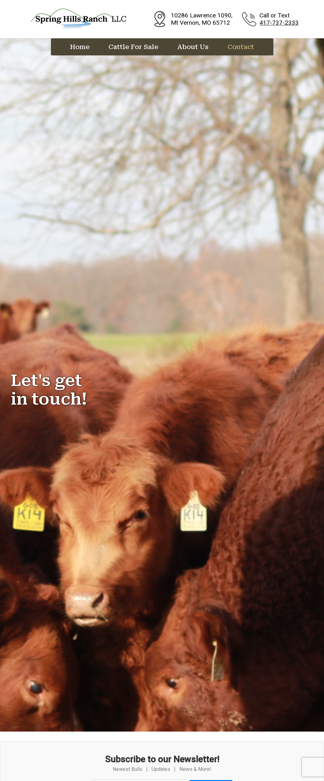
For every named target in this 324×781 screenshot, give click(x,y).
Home (80, 47)
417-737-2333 (279, 22)
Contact (240, 47)
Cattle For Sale (133, 47)
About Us (193, 47)
